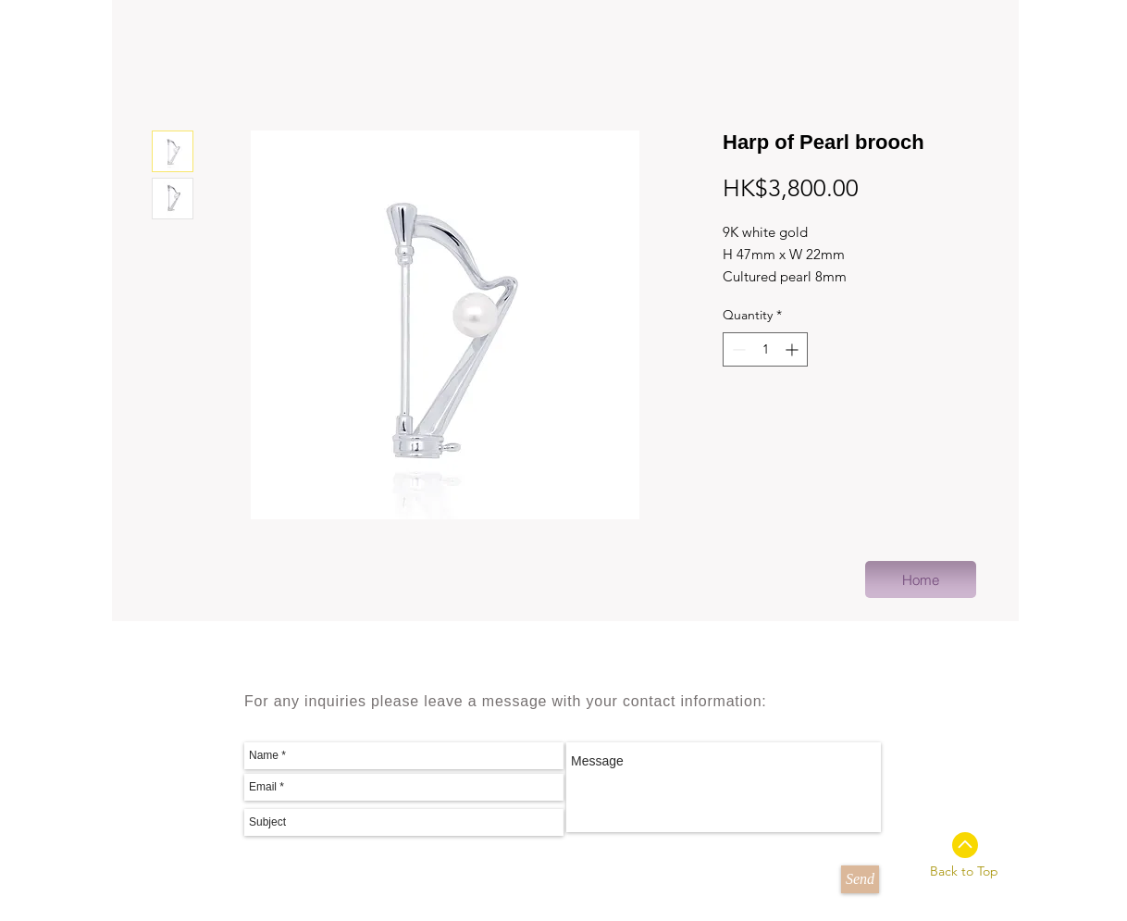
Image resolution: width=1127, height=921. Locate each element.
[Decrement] (737, 349)
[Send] (860, 879)
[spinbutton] (765, 349)
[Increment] (793, 349)
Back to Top (964, 871)
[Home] (920, 579)
